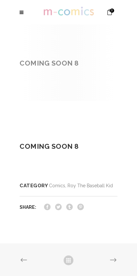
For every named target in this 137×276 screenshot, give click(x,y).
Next (113, 260)
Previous (24, 260)
